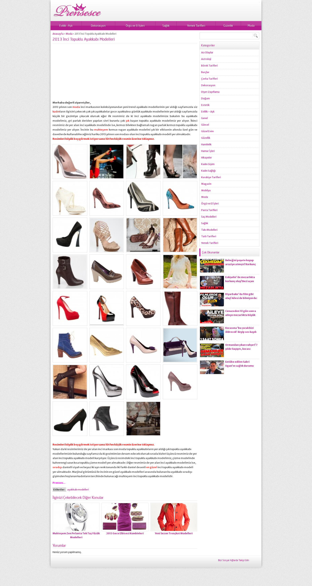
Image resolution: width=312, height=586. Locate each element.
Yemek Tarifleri (196, 25)
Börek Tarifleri (209, 65)
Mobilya (206, 190)
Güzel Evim (207, 131)
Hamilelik (206, 144)
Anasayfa (58, 33)
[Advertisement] (125, 73)
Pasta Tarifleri (209, 210)
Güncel (205, 124)
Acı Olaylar (207, 52)
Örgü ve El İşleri (135, 25)
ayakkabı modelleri (78, 489)
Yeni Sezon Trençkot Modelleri (174, 533)
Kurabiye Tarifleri (211, 177)
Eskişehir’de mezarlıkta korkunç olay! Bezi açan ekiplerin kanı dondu (240, 281)
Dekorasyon (98, 25)
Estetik (205, 105)
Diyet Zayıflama (210, 91)
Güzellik (228, 25)
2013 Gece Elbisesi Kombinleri (125, 533)
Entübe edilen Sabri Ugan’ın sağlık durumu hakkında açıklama (239, 365)
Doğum (205, 98)
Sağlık (166, 25)
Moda (251, 25)
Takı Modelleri (209, 229)
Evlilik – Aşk (66, 25)
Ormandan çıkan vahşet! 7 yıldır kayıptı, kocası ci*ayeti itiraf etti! (241, 348)
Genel (204, 118)
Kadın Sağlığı (208, 170)
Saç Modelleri (208, 216)
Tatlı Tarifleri (208, 236)
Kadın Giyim (207, 164)
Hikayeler (206, 157)
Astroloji (206, 59)
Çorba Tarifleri (209, 78)
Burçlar (205, 72)
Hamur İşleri (208, 150)
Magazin (206, 183)
